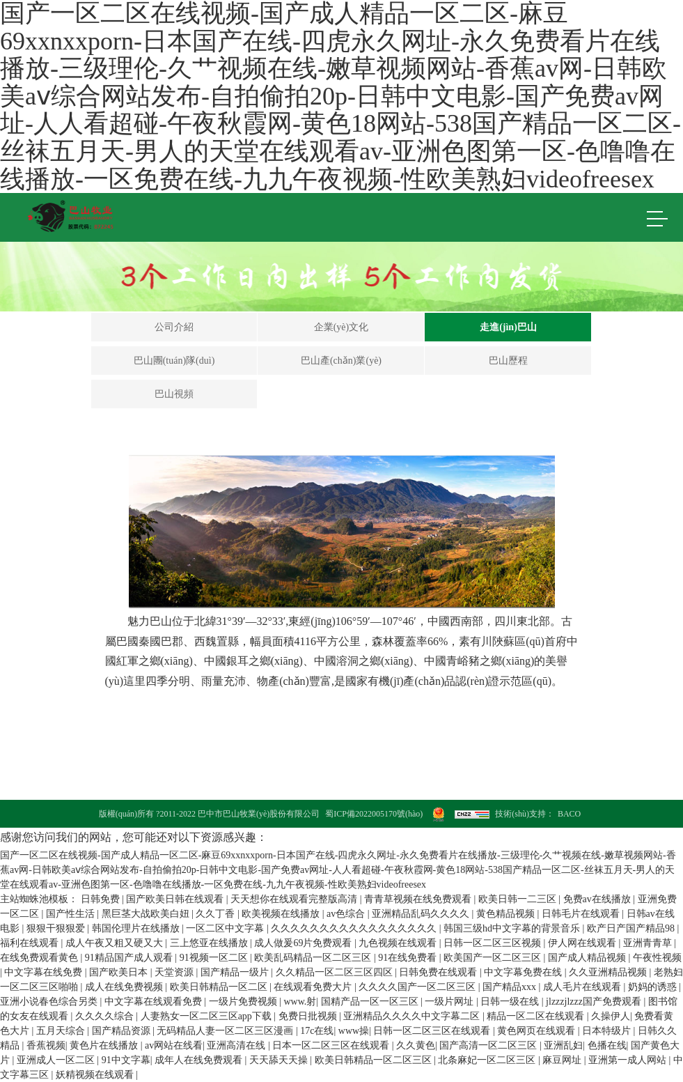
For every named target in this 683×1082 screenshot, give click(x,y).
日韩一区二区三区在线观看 (433, 1031)
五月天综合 (62, 1031)
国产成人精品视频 (588, 957)
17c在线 (316, 1031)
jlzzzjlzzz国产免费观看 (594, 1001)
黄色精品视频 (506, 914)
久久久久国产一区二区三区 (418, 987)
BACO (569, 814)
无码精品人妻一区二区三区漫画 (226, 1031)
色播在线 (607, 1045)
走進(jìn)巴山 (508, 327)
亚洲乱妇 (563, 1045)
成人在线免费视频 (125, 987)
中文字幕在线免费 (44, 972)
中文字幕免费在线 (524, 972)
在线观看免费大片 (314, 987)
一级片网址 (450, 1001)
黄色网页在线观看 (537, 1031)
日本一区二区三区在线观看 (332, 1045)
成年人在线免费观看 (200, 1060)
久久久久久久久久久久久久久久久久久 (355, 928)
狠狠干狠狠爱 (57, 928)
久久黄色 (415, 1045)
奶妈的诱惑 (654, 987)
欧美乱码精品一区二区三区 (314, 957)
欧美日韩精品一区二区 (220, 987)
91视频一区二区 (215, 957)
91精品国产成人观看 (130, 957)
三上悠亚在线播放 (210, 943)
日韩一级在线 (511, 1001)
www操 (353, 1031)
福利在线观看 (30, 943)
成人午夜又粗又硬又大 (115, 943)
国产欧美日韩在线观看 (176, 899)
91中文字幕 (126, 1060)
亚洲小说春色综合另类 (50, 1001)
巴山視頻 (174, 394)
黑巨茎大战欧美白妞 (147, 914)
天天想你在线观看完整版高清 (295, 899)
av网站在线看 (174, 1045)
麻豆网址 (563, 1060)
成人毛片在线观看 (583, 987)
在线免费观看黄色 (40, 957)
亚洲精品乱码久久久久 (422, 914)
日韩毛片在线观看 (582, 914)
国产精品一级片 (236, 972)
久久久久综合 (105, 1016)
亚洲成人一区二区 (57, 1060)
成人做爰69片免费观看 (304, 943)
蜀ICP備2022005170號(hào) (374, 814)
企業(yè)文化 (341, 327)
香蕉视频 (45, 1045)
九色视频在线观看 (399, 943)
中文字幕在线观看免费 (154, 1001)
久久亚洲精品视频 (609, 972)
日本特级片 (608, 1031)
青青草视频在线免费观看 (419, 899)
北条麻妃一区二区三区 (488, 1060)
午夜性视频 (657, 957)
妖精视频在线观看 (96, 1074)
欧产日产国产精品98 (632, 928)
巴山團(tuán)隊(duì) (174, 360)
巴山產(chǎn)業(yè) (341, 360)
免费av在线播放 (598, 899)
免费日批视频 (309, 1016)
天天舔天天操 (280, 1060)
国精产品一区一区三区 (371, 1001)
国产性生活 (71, 914)
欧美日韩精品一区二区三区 (374, 1060)
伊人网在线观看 (583, 943)
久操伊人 (610, 1016)
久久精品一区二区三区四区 (335, 972)
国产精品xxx (510, 987)
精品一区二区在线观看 (537, 1016)
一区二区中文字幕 (226, 928)
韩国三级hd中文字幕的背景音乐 (513, 928)
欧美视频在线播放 (282, 914)
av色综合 (347, 914)
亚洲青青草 (649, 943)
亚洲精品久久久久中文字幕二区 (412, 1016)
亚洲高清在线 (237, 1045)
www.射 (299, 1001)
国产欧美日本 (119, 972)
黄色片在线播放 (105, 1045)
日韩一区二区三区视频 (493, 943)
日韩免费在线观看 (439, 972)
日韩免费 (102, 899)
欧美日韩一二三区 (518, 899)
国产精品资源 (122, 1031)
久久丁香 (216, 914)
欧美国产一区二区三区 (493, 957)
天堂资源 (175, 972)
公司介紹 (174, 327)
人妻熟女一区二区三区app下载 (207, 1016)
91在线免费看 (408, 957)
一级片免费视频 (244, 1001)
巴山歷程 (508, 360)
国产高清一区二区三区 (489, 1045)
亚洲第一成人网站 (628, 1060)
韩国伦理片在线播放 (137, 928)
